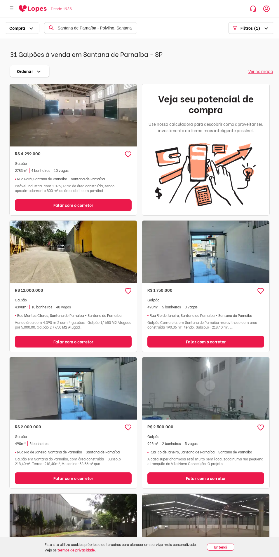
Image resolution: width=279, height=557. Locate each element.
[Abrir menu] (11, 9)
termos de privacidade (76, 549)
